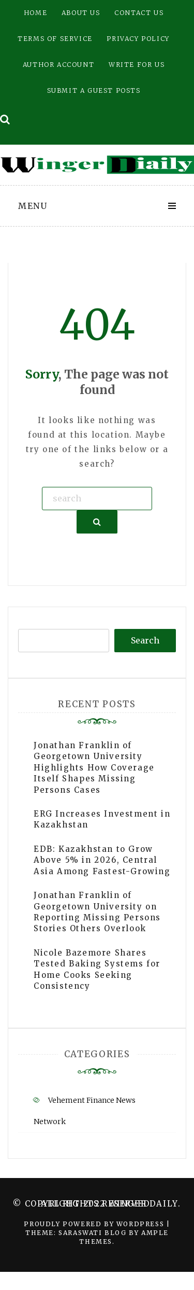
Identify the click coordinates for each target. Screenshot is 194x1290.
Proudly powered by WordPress (95, 1224)
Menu (32, 206)
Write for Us (137, 64)
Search (145, 640)
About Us (81, 13)
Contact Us (138, 13)
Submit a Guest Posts (94, 90)
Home (35, 13)
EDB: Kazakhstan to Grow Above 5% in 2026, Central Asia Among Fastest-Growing (102, 860)
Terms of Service (55, 39)
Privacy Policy (138, 39)
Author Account (58, 64)
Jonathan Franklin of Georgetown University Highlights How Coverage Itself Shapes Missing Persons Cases (94, 767)
